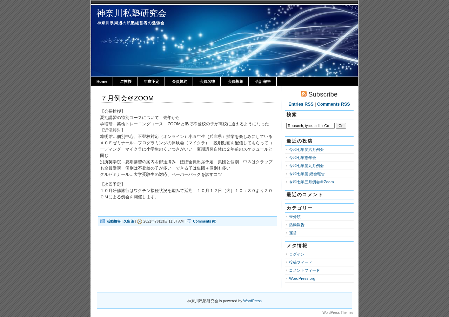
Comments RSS (333, 104)
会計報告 (263, 81)
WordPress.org (302, 278)
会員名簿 (207, 81)
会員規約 (179, 81)
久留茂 (128, 221)
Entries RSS (300, 104)
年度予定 (151, 81)
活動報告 (114, 221)
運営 (293, 233)
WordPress (252, 301)
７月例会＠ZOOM (127, 98)
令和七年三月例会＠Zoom (311, 182)
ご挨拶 (126, 81)
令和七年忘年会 (302, 158)
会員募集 (235, 81)
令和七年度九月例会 (306, 166)
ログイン (296, 254)
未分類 (295, 216)
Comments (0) (204, 221)
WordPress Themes (337, 313)
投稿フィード (300, 262)
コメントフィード (304, 270)
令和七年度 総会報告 (307, 174)
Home (101, 81)
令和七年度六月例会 (306, 149)
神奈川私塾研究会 (131, 13)
